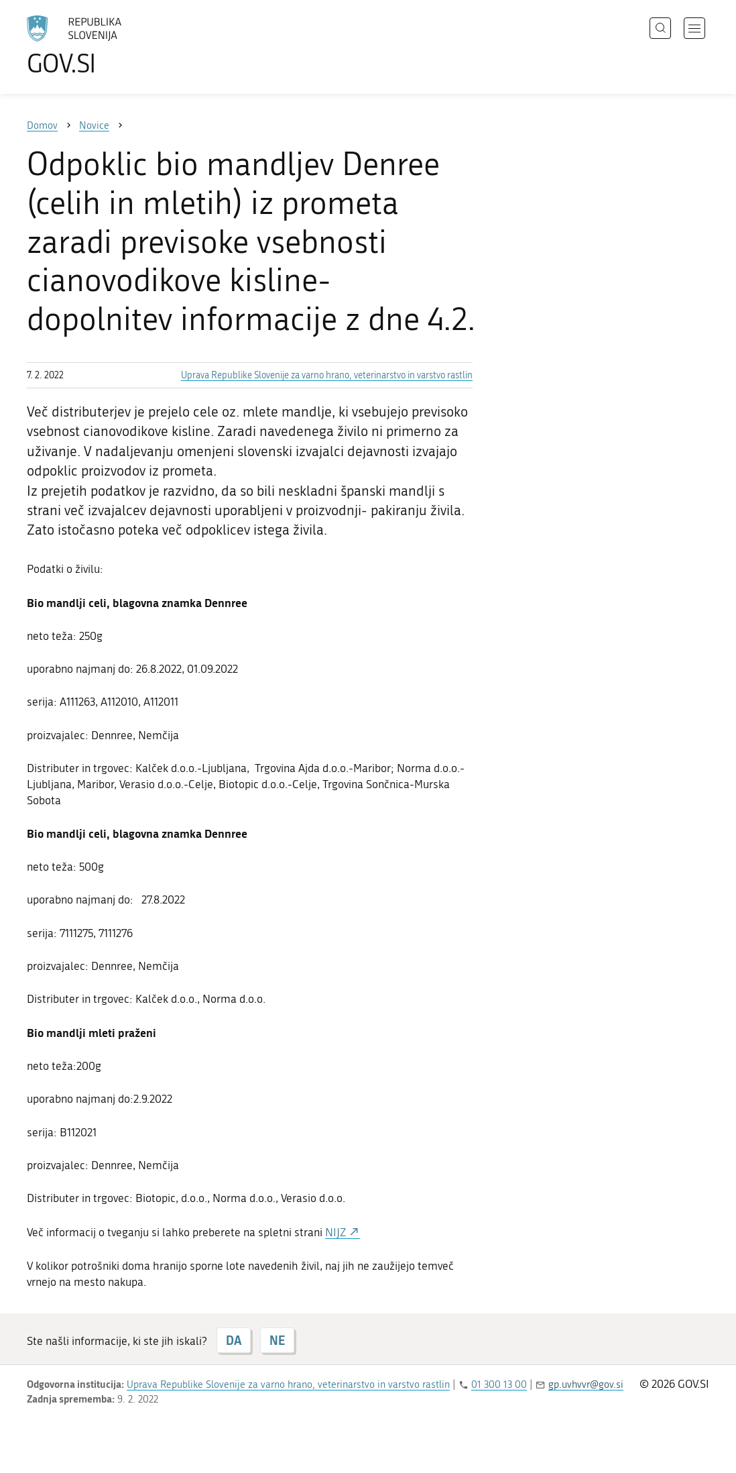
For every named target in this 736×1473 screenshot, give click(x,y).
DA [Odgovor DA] (233, 1340)
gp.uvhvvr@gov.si (585, 1384)
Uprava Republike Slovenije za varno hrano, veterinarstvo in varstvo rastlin (327, 375)
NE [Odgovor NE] (277, 1340)
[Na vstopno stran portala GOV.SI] (111, 45)
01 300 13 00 (499, 1384)
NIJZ (337, 1232)
